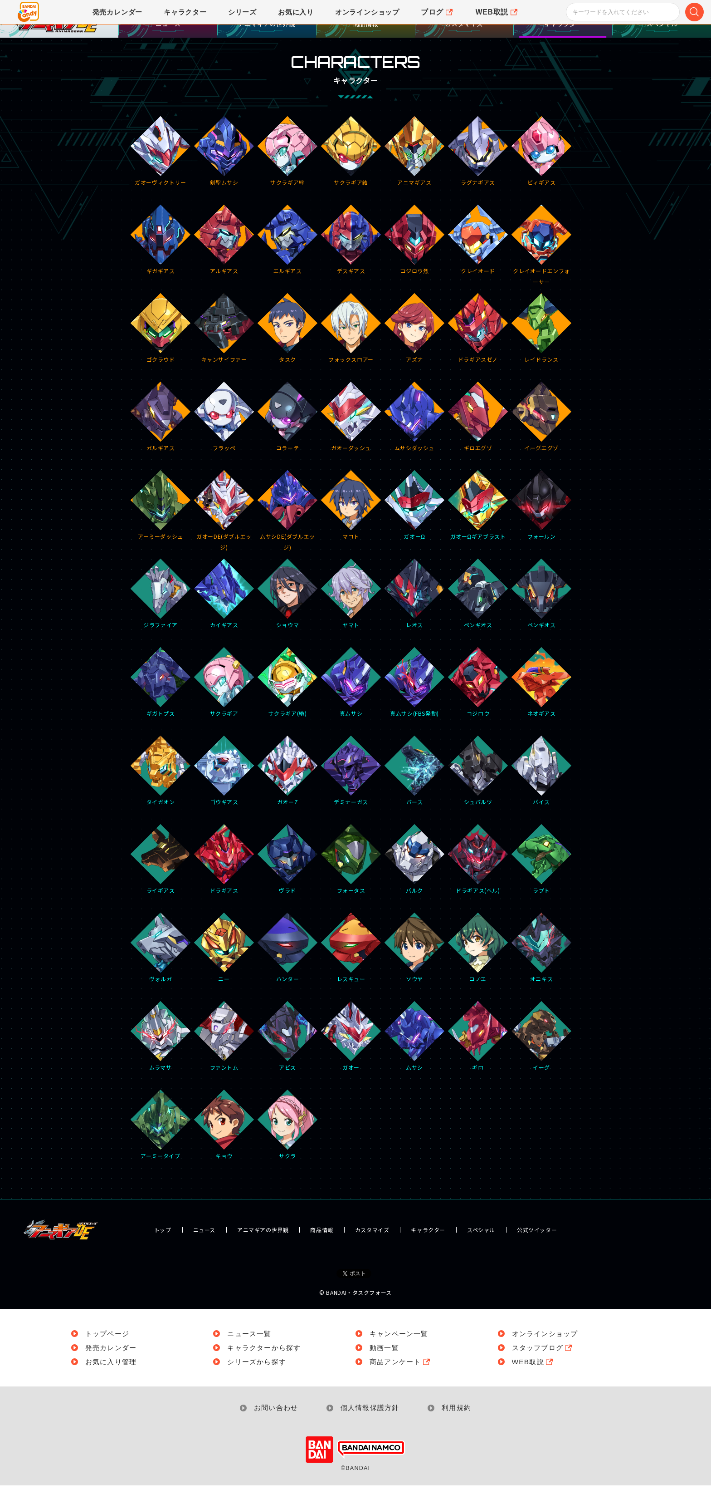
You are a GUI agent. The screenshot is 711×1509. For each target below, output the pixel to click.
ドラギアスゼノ (478, 355)
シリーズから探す (259, 1385)
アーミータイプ (161, 1151)
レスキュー (351, 974)
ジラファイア (161, 620)
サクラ (288, 1151)
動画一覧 (385, 1371)
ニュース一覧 (251, 1356)
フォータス (351, 886)
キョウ (224, 1151)
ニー (224, 974)
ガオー (351, 1063)
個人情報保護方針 (370, 1431)
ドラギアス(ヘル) (478, 886)
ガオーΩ (415, 532)
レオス (415, 620)
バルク (415, 886)
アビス (288, 1063)
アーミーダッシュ (161, 532)
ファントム (224, 1063)
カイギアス (224, 620)
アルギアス (224, 266)
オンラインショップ (547, 1356)
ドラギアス (224, 886)
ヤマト (351, 620)
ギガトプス (161, 709)
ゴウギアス (224, 797)
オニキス (541, 974)
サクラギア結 (351, 178)
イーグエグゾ (541, 443)
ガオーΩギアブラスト (478, 532)
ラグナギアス (478, 178)
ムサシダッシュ (415, 443)
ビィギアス (541, 178)
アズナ (415, 355)
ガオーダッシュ (351, 443)
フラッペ (224, 443)
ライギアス (161, 886)
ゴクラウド (161, 355)
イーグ (541, 1063)
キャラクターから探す (267, 1371)
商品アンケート (402, 1385)
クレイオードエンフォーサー (541, 267)
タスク (288, 355)
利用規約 (460, 1431)
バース (415, 797)
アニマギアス (415, 178)
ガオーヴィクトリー (161, 178)
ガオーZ (288, 797)
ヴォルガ (161, 974)
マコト (351, 532)
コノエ (478, 974)
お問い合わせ (273, 1431)
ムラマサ (161, 1063)
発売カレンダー (112, 1371)
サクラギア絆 (288, 178)
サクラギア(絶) (288, 709)
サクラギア (224, 709)
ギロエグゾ (478, 443)
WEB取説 (534, 1385)
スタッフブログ (544, 1371)
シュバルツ (478, 797)
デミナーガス (351, 797)
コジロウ (478, 709)
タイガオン (161, 797)
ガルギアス (161, 443)
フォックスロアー (351, 355)
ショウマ (288, 620)
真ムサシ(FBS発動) (415, 709)
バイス (541, 797)
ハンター (288, 974)
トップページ (108, 1356)
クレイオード (478, 266)
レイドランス (541, 355)
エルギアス (288, 266)
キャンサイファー (224, 355)
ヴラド (288, 886)
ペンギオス (478, 620)
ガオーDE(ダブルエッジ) (224, 533)
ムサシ (415, 1063)
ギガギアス (161, 266)
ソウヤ (415, 974)
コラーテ (288, 443)
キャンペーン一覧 (401, 1356)
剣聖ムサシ (224, 178)
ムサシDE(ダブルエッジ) (288, 533)
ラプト (541, 886)
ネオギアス (541, 709)
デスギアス (351, 266)
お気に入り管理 (112, 1385)
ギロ (478, 1063)
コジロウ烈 (415, 266)
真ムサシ (351, 709)
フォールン (541, 532)
